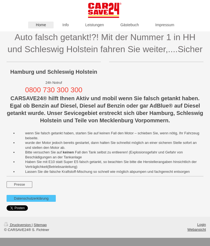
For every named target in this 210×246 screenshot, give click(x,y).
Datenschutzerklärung (31, 198)
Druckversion (18, 225)
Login (201, 225)
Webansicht (196, 229)
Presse (19, 184)
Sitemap (40, 225)
